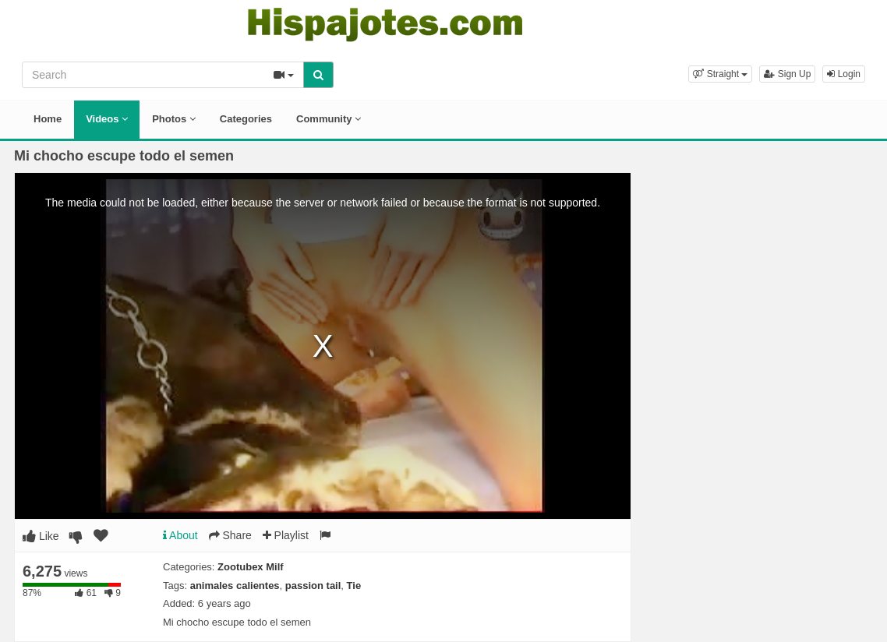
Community (328, 119)
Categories (246, 119)
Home (48, 119)
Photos (174, 119)
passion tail (313, 585)
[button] (720, 74)
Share (230, 535)
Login (843, 74)
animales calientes (235, 585)
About (180, 535)
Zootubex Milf (250, 567)
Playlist (286, 535)
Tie (354, 585)
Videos (107, 119)
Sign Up (787, 74)
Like (41, 536)
